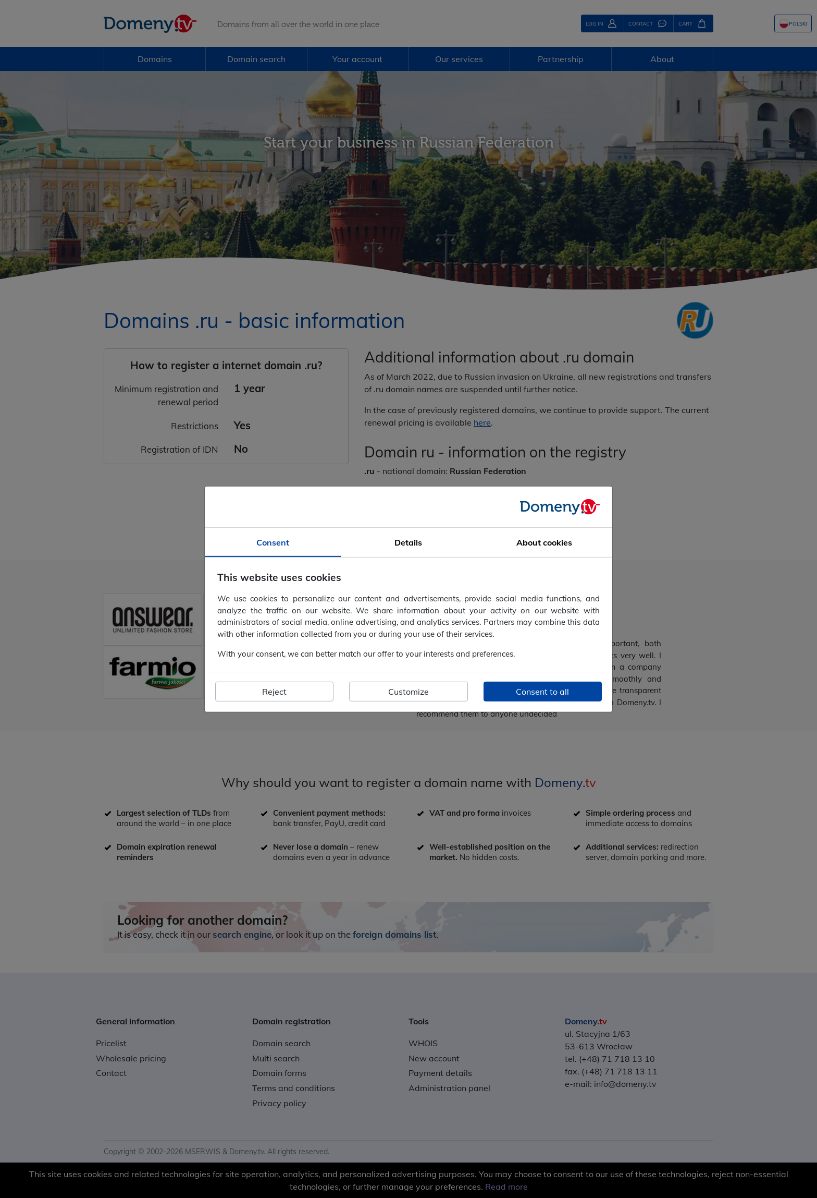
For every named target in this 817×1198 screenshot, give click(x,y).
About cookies (544, 542)
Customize (408, 691)
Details (408, 542)
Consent (272, 542)
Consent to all (542, 691)
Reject (274, 691)
